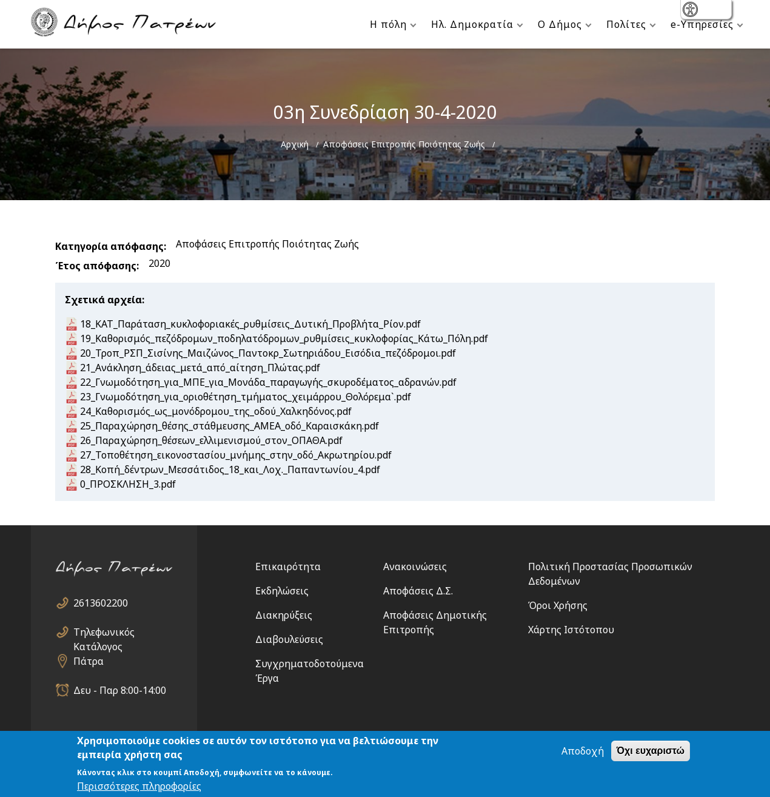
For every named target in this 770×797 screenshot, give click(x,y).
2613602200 (100, 603)
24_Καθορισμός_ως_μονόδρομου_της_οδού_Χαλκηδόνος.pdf (216, 411)
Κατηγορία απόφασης (109, 246)
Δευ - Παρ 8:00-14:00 (119, 690)
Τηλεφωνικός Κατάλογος (104, 632)
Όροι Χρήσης (558, 605)
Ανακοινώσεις (415, 566)
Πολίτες (626, 24)
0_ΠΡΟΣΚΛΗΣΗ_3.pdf (128, 484)
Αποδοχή (582, 751)
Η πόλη (388, 24)
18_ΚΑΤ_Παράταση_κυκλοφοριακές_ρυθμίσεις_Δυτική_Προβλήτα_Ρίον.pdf (250, 324)
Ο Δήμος (560, 24)
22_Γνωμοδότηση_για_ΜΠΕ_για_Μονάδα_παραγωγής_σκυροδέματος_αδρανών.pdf (268, 382)
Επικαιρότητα (288, 566)
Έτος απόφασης (95, 265)
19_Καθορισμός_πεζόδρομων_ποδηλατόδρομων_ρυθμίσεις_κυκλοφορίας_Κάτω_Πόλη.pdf (284, 338)
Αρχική (295, 144)
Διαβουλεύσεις (289, 639)
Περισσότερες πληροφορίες (139, 786)
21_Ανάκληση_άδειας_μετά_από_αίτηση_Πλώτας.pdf (200, 367)
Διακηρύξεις (283, 615)
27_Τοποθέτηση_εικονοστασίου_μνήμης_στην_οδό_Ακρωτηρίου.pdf (236, 455)
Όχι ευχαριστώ (651, 751)
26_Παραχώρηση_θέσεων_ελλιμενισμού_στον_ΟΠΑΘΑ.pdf (211, 440)
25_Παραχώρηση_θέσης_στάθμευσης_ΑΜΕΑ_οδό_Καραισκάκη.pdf (229, 425)
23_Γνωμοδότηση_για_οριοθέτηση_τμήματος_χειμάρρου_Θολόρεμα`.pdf (245, 396)
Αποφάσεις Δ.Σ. (418, 590)
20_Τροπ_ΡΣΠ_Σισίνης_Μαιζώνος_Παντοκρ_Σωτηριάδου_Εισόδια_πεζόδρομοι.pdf (268, 353)
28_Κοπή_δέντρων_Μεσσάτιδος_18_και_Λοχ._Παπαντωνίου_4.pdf (230, 469)
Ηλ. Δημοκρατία (472, 24)
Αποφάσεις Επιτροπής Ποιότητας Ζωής (404, 144)
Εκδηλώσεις (282, 590)
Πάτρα (88, 661)
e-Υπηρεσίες (702, 24)
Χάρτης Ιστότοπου (571, 629)
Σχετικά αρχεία (103, 299)
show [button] (691, 10)
